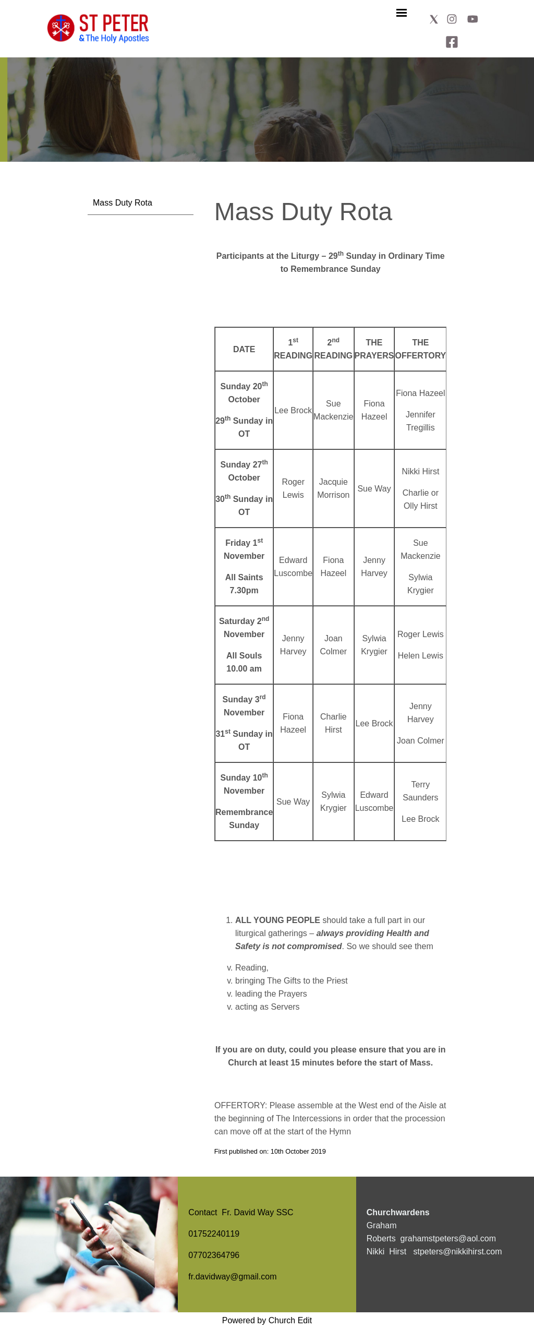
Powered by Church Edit (267, 1320)
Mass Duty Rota (122, 202)
